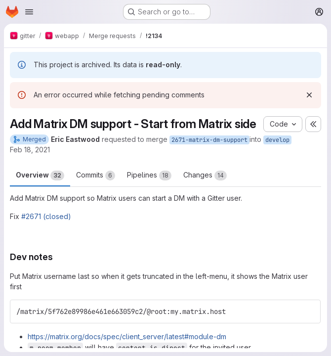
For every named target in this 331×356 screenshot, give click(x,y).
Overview (40, 175)
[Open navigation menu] (29, 12)
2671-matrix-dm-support (209, 140)
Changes (205, 175)
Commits (95, 175)
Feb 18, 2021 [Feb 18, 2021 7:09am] (30, 149)
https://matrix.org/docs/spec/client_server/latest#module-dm (127, 336)
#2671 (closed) (46, 216)
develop (277, 140)
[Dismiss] (309, 95)
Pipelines (149, 175)
